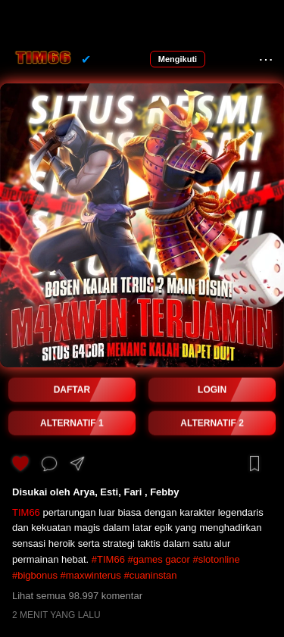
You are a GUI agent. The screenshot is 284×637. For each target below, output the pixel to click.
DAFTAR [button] (72, 390)
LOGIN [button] (212, 390)
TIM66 (26, 512)
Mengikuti (177, 59)
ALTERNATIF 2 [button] (212, 423)
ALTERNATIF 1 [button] (72, 423)
